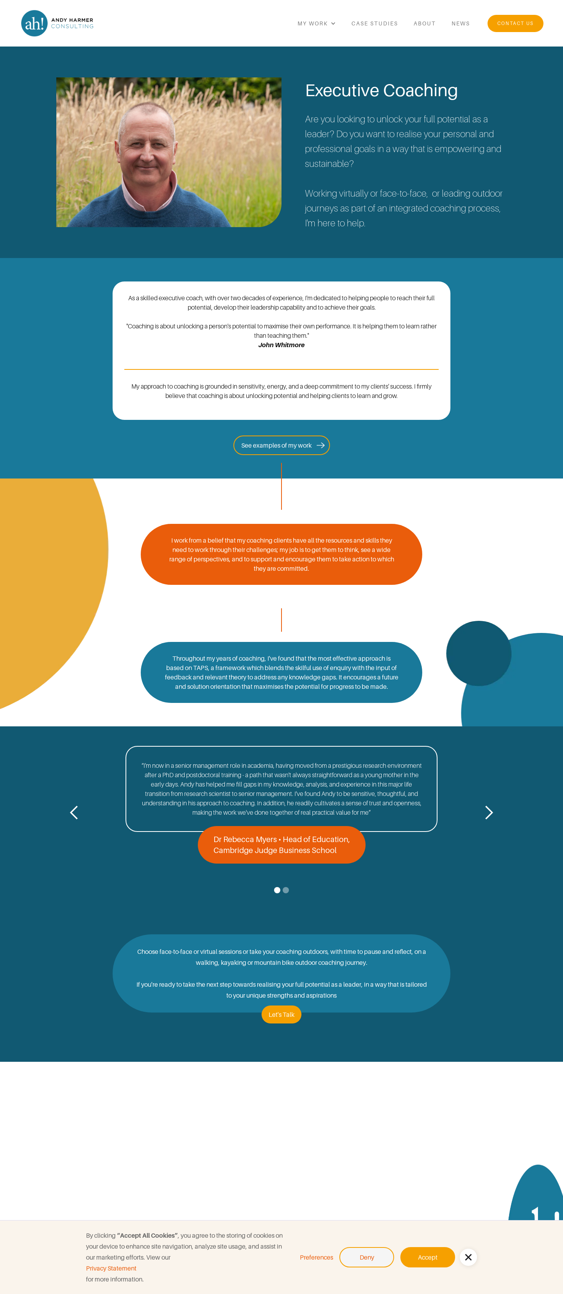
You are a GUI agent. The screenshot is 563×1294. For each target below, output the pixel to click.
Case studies (374, 23)
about (425, 23)
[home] (59, 23)
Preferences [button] (316, 1257)
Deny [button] (367, 1257)
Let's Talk (281, 1014)
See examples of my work (276, 445)
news (461, 23)
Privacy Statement (111, 1268)
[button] (468, 1257)
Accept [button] (427, 1257)
